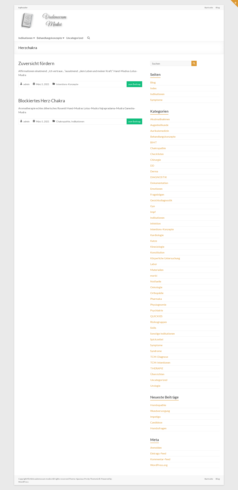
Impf (153, 211)
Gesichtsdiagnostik (161, 200)
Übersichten (157, 374)
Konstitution (157, 252)
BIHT (153, 142)
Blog (218, 7)
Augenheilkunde (159, 124)
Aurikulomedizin (159, 130)
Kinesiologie (157, 246)
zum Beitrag (134, 84)
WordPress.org (159, 464)
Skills (153, 327)
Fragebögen (157, 194)
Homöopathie (158, 405)
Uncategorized (74, 37)
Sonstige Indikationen (162, 333)
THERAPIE (156, 368)
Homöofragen (158, 428)
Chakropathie (63, 121)
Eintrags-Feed (158, 453)
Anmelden (156, 447)
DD (152, 165)
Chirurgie (155, 159)
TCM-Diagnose (159, 356)
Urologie (155, 385)
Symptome (156, 99)
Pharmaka (156, 298)
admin (26, 84)
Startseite (208, 7)
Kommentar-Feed (160, 459)
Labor (153, 264)
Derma (154, 171)
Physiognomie (158, 304)
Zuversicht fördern (36, 63)
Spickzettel (156, 339)
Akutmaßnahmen (160, 119)
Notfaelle (155, 281)
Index (153, 88)
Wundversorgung (160, 410)
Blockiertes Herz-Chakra (41, 100)
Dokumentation (159, 182)
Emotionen (156, 188)
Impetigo (155, 416)
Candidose (156, 422)
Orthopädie (156, 292)
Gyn (152, 206)
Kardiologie (157, 235)
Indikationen (25, 37)
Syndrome (156, 350)
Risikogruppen (158, 321)
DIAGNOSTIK (158, 177)
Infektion (155, 223)
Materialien (156, 269)
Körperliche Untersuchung (165, 258)
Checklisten (157, 153)
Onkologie (156, 287)
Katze (153, 240)
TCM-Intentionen (160, 362)
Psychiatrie (156, 310)
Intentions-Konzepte (67, 84)
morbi (153, 275)
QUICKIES (156, 316)
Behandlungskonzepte (49, 37)
